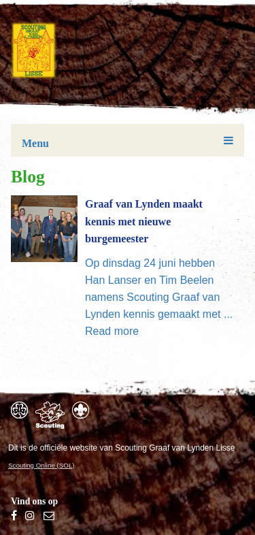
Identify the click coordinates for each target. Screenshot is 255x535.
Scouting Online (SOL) (41, 465)
